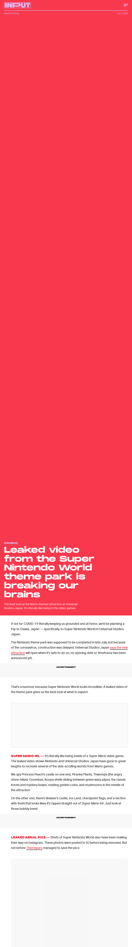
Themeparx (34, 848)
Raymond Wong (11, 13)
